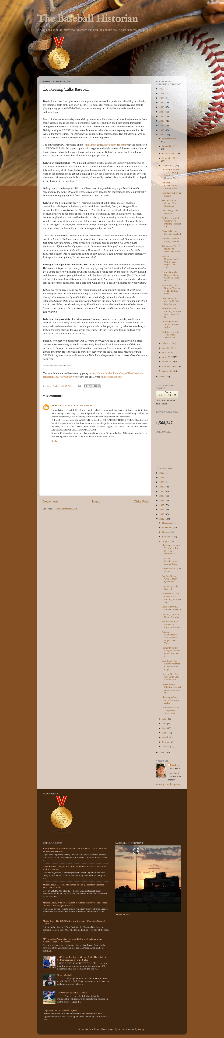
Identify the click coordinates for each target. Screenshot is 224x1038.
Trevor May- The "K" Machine (72, 992)
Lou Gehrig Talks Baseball (170, 212)
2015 (162, 121)
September (167, 536)
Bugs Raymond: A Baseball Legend (60, 1010)
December (167, 523)
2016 (162, 116)
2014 (162, 125)
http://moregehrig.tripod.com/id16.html (105, 144)
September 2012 (170, 158)
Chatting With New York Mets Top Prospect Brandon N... (171, 173)
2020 (162, 98)
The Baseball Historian (87, 19)
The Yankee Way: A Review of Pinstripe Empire (171, 249)
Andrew (175, 765)
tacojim (121, 1029)
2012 (162, 134)
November (167, 527)
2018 (162, 107)
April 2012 (167, 357)
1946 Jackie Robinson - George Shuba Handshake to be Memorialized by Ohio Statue (82, 958)
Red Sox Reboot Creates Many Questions (169, 203)
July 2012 (167, 343)
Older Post (141, 501)
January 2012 (169, 371)
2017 (162, 111)
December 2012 (169, 138)
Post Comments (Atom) (67, 508)
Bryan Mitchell (64, 975)
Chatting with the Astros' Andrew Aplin (170, 324)
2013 (162, 130)
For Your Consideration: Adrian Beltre (170, 185)
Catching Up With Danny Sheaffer (170, 240)
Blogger (142, 1029)
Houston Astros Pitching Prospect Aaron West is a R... (171, 312)
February (166, 742)
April (165, 732)
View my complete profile (168, 784)
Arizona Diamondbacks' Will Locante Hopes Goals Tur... (170, 262)
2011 (162, 376)
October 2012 (169, 153)
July (164, 719)
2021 (162, 93)
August (166, 541)
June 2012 (167, 348)
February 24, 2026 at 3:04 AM (77, 405)
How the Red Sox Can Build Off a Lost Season (170, 301)
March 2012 (168, 361)
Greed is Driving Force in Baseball (171, 232)
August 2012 (168, 165)
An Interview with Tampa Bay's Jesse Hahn (170, 335)
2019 (162, 102)
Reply (54, 441)
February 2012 (169, 366)
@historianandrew (111, 376)
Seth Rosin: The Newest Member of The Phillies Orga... (171, 289)
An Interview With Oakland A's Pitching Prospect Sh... (171, 222)
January (166, 746)
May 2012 (167, 352)
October (166, 532)
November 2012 (169, 146)
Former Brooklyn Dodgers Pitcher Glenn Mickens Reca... (171, 276)
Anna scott (56, 405)
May (164, 728)
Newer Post (50, 501)
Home (96, 501)
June (164, 723)
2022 (162, 88)
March (165, 737)
